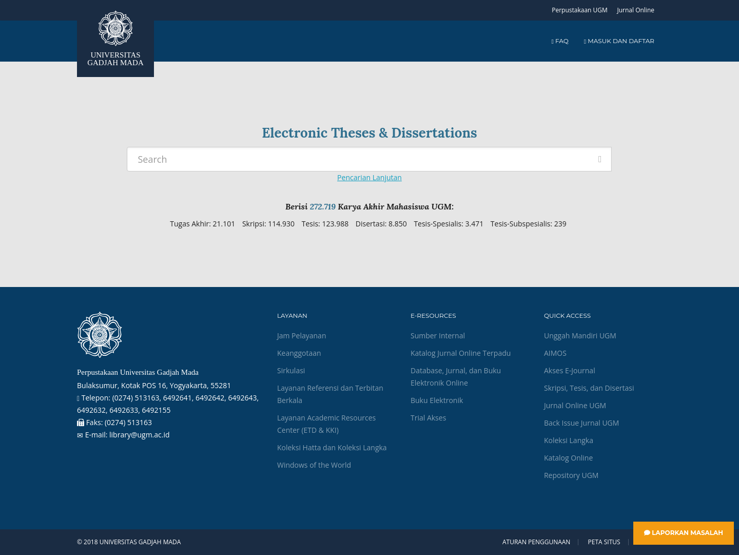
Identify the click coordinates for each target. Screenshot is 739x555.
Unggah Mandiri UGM (580, 335)
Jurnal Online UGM (575, 405)
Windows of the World (314, 465)
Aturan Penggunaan (536, 542)
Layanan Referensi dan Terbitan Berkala (330, 394)
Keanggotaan (299, 353)
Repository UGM (571, 475)
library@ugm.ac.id (139, 434)
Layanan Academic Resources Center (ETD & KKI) (326, 424)
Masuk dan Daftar (619, 41)
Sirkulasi (291, 370)
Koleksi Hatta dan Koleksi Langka (332, 447)
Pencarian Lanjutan (369, 177)
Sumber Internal (438, 335)
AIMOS (555, 353)
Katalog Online (568, 458)
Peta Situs (604, 542)
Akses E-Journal (569, 370)
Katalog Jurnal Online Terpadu (461, 353)
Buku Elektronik (437, 400)
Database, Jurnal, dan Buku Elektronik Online (456, 377)
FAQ (559, 41)
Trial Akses (428, 418)
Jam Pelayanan (301, 335)
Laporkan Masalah (683, 533)
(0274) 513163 (128, 422)
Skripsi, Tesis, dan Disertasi (589, 388)
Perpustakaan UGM (580, 10)
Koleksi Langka (568, 440)
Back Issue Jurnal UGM (581, 423)
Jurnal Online (635, 10)
